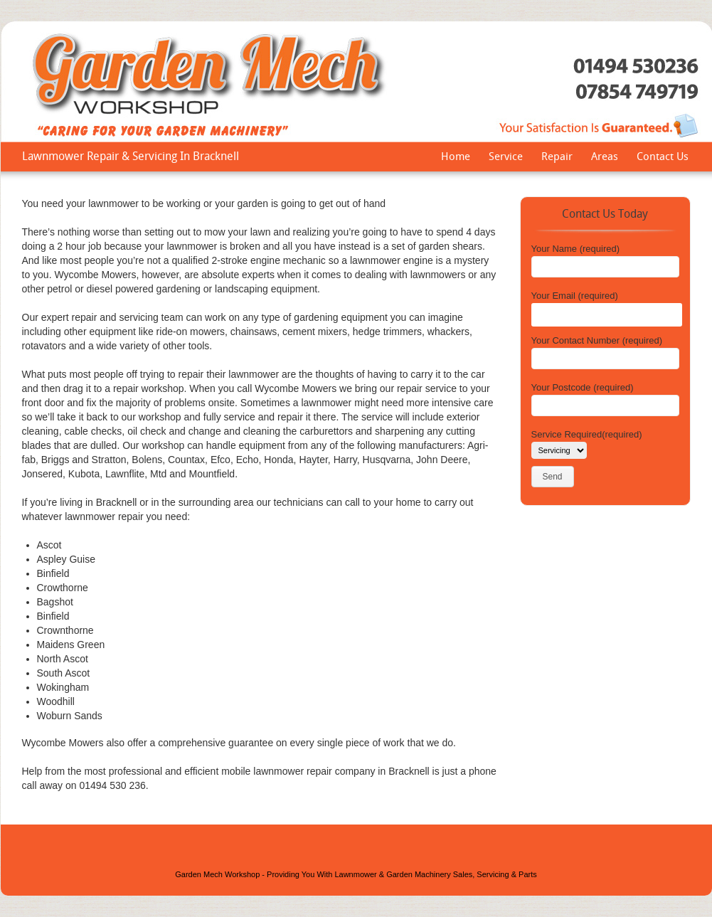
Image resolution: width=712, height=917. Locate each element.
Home (455, 158)
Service (506, 158)
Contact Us (663, 158)
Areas (604, 158)
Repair (557, 158)
